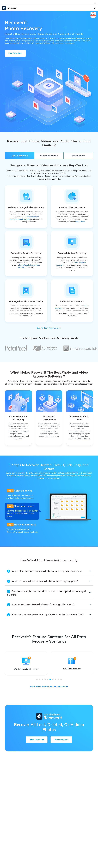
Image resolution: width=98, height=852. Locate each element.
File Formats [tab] (78, 155)
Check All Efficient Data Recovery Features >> (49, 686)
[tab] (22, 494)
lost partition (80, 222)
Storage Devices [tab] (49, 155)
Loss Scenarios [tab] (20, 155)
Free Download (15, 53)
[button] (37, 679)
